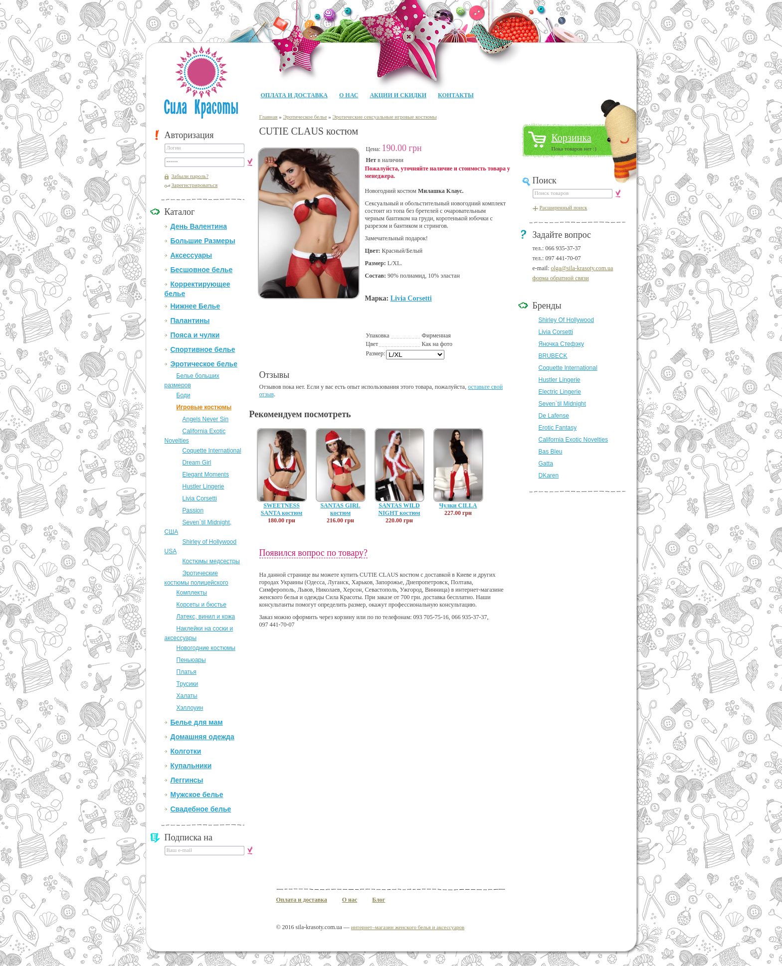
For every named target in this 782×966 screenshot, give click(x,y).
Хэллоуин (190, 707)
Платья (186, 671)
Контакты (456, 95)
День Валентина (199, 226)
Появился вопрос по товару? (313, 553)
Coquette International (212, 450)
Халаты (187, 695)
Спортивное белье (203, 349)
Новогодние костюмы (206, 647)
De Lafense (554, 415)
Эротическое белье (204, 364)
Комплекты (192, 592)
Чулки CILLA (458, 505)
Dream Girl (197, 462)
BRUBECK (553, 355)
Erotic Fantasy (558, 427)
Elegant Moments (206, 474)
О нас (348, 95)
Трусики (187, 683)
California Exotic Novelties (573, 439)
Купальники (191, 766)
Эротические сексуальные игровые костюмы (385, 117)
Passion (193, 510)
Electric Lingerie (560, 391)
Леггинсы (187, 780)
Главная (268, 117)
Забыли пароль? (190, 176)
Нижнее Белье (195, 306)
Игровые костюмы (204, 407)
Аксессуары (191, 255)
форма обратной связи (561, 278)
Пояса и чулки (195, 335)
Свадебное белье (201, 809)
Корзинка (571, 137)
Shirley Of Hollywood (566, 320)
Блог (378, 899)
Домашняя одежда (202, 737)
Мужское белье (197, 795)
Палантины (190, 320)
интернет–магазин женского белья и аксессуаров (407, 927)
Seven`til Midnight (562, 403)
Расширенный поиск (563, 207)
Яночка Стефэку (562, 343)
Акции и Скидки (398, 95)
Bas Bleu (551, 451)
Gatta (546, 463)
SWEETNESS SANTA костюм (281, 509)
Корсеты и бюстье (201, 604)
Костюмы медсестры (211, 561)
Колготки (186, 751)
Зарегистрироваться (195, 185)
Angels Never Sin (206, 419)
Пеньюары (191, 659)
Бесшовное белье (202, 270)
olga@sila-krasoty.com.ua (582, 268)
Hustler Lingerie (203, 486)
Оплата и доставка (294, 95)
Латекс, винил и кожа (206, 616)
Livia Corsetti (200, 498)
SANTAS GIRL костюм (340, 509)
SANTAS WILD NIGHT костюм (399, 509)
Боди (184, 395)
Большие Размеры (203, 241)
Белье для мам (197, 722)
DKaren (549, 475)
